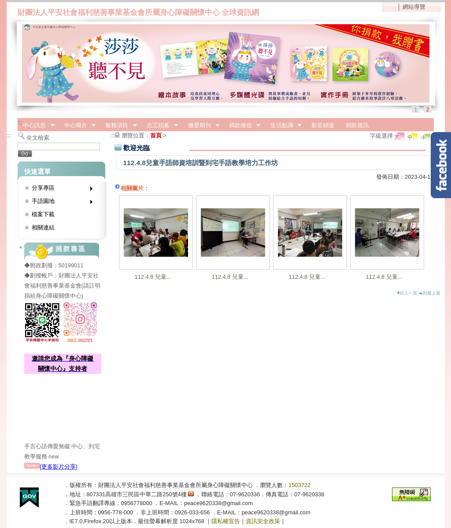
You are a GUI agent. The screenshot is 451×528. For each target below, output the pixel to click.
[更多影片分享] (51, 466)
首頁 (156, 135)
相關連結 (43, 227)
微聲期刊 (200, 125)
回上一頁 (407, 293)
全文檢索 (37, 137)
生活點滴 (283, 125)
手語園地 (59, 203)
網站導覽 (414, 7)
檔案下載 (43, 214)
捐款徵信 (241, 125)
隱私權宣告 (225, 521)
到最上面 (429, 293)
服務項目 (118, 125)
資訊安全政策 (263, 521)
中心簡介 (77, 125)
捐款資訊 (357, 125)
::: (20, 122)
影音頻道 (322, 125)
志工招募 (159, 125)
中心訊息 (36, 125)
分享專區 (59, 190)
